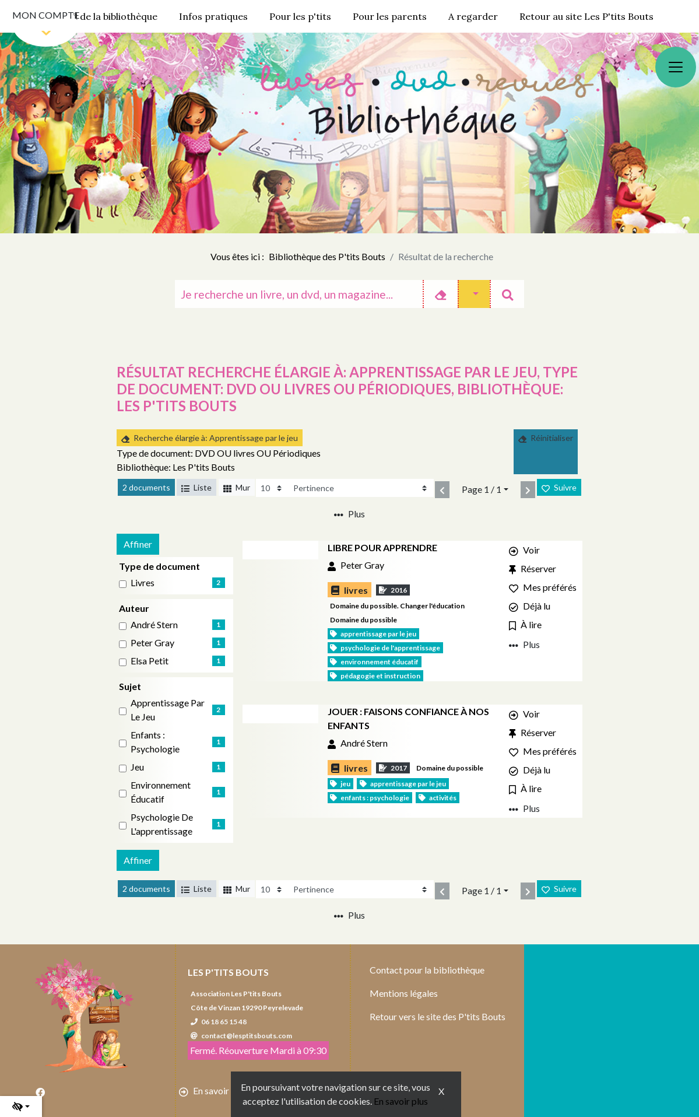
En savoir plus (401, 1101)
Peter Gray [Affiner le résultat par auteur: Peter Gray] (152, 642)
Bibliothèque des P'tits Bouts (327, 256)
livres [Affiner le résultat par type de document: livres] (142, 582)
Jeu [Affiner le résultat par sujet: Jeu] (137, 766)
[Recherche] (299, 294)
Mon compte (45, 14)
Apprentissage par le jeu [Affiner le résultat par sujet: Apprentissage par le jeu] (168, 709)
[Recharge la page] (272, 488)
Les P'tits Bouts (228, 972)
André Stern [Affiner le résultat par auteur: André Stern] (154, 624)
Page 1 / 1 (481, 489)
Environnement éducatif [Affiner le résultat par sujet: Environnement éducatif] (161, 791)
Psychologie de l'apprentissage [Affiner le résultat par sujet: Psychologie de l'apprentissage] (162, 823)
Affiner (138, 543)
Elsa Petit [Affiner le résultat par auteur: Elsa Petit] (149, 660)
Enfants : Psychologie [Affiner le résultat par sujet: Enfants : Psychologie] (155, 741)
